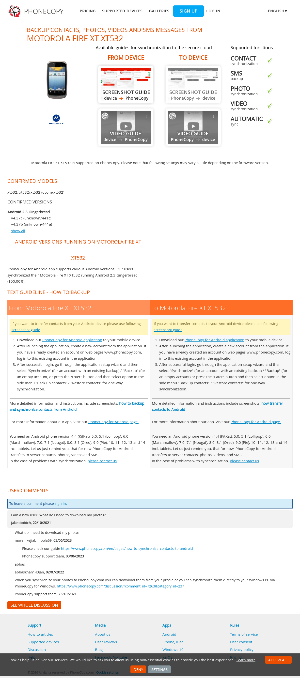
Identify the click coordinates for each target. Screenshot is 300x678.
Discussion (37, 649)
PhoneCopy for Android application (72, 339)
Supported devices (122, 10)
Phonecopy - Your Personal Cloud (36, 11)
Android (169, 634)
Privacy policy (241, 649)
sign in (60, 503)
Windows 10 (173, 649)
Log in (213, 10)
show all (18, 230)
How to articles (40, 634)
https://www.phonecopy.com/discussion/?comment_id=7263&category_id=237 (120, 586)
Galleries (159, 10)
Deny (138, 669)
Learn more (246, 660)
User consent (241, 641)
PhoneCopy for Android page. (113, 421)
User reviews (106, 641)
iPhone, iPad (173, 641)
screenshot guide (26, 330)
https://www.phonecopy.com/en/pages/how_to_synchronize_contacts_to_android (127, 548)
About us (102, 634)
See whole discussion (34, 605)
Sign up (188, 11)
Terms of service (244, 634)
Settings (159, 669)
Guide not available (125, 127)
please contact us (102, 460)
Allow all (278, 659)
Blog (99, 649)
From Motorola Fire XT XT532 (125, 84)
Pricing (87, 10)
